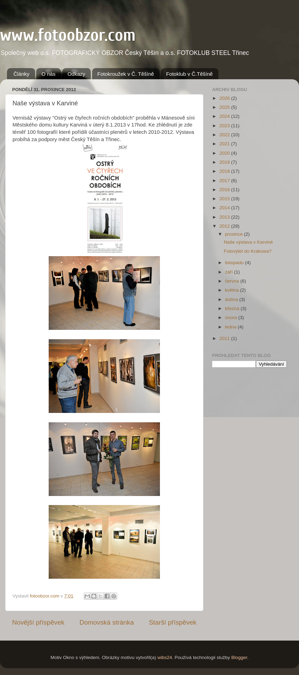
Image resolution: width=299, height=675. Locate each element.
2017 (225, 180)
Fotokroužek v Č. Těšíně (125, 74)
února (231, 317)
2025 (225, 107)
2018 (225, 171)
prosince (234, 234)
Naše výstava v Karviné (248, 242)
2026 (225, 98)
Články (22, 74)
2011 (225, 338)
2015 (225, 198)
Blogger (239, 657)
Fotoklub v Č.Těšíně (189, 74)
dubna (232, 299)
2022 (225, 134)
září (229, 272)
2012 (225, 226)
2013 (225, 217)
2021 (225, 143)
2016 (225, 189)
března (233, 308)
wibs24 (164, 657)
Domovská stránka (107, 622)
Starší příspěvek (173, 622)
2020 (225, 153)
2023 (225, 125)
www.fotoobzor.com (68, 35)
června (232, 281)
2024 (225, 116)
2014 (225, 207)
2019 (225, 162)
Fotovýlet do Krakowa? (248, 251)
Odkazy (76, 74)
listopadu (235, 262)
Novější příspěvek (38, 622)
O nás (48, 74)
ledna (231, 327)
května (232, 290)
